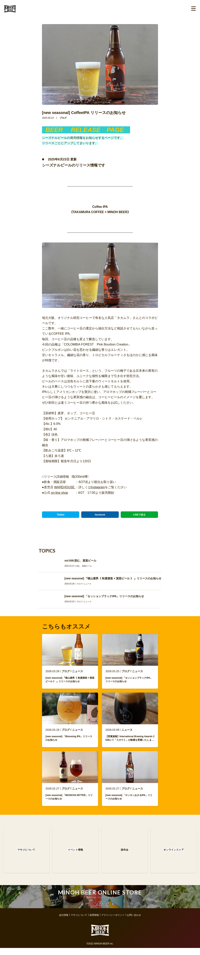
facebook (100, 514)
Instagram (98, 487)
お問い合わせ (134, 922)
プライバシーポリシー (113, 922)
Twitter (60, 514)
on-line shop (59, 492)
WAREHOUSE (64, 487)
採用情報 (94, 922)
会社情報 (63, 922)
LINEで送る (139, 514)
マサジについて (79, 922)
